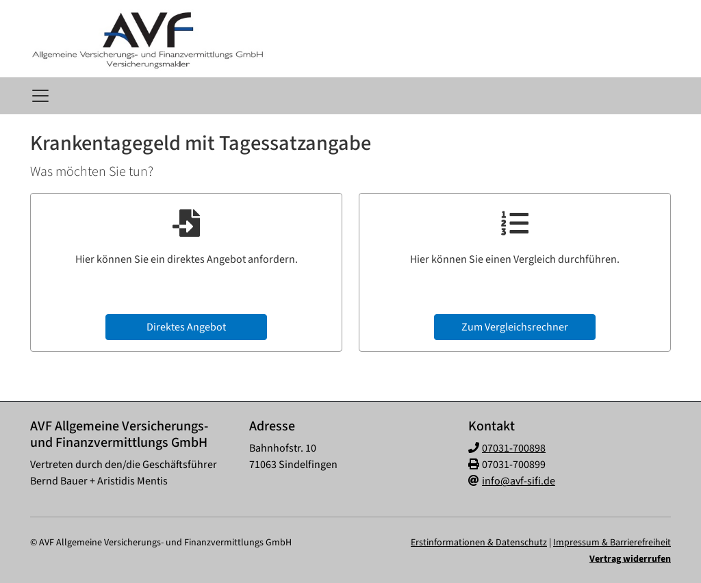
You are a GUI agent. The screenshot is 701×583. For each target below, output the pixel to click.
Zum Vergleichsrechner (514, 327)
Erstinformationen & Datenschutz (479, 542)
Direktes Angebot (186, 327)
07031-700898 (514, 448)
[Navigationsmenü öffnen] (40, 96)
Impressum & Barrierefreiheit (612, 542)
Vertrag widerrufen (630, 559)
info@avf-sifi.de (518, 481)
